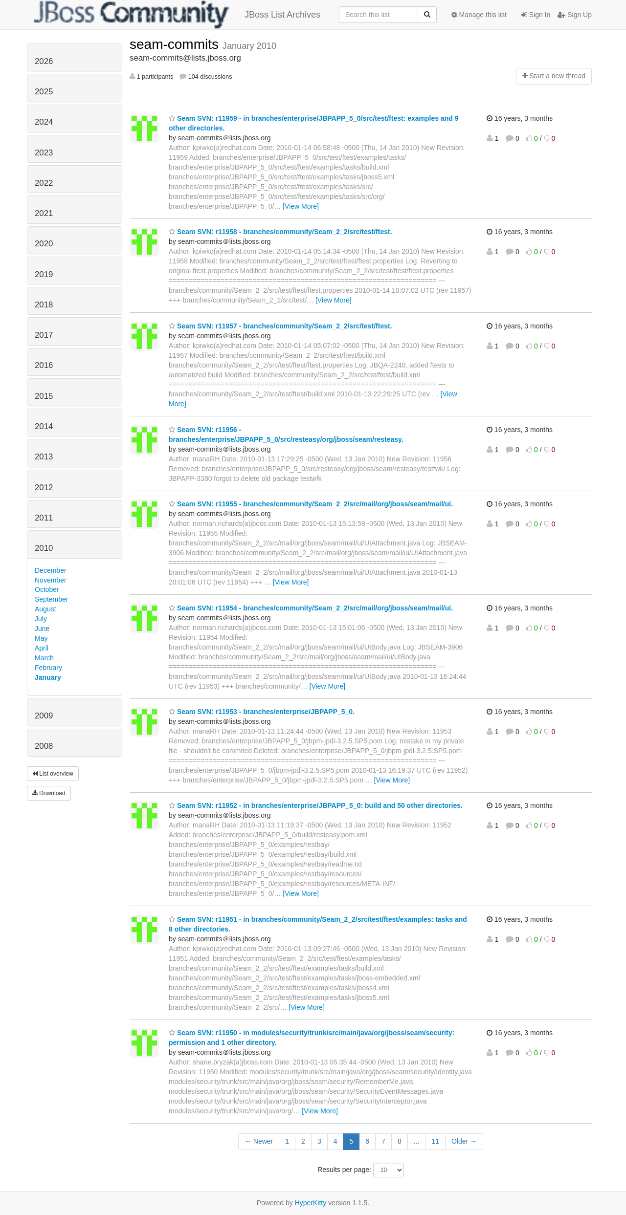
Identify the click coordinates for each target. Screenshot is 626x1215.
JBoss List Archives (177, 14)
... (417, 1141)
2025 (44, 91)
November (51, 580)
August (45, 609)
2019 (44, 274)
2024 (44, 122)
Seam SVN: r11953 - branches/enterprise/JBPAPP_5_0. (262, 712)
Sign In (535, 15)
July (41, 619)
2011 (44, 517)
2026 (44, 61)
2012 (44, 487)
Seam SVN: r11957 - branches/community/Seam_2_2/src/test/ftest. (280, 326)
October (47, 589)
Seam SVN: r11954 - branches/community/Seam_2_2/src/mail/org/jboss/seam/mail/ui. (311, 608)
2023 (44, 152)
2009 (44, 715)
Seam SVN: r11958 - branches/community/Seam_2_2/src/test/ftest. (280, 232)
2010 (44, 548)
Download (49, 793)
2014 (44, 426)
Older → (464, 1141)
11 (435, 1141)
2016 (44, 365)
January (48, 677)
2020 (44, 243)
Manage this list (479, 15)
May (41, 638)
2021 (44, 213)
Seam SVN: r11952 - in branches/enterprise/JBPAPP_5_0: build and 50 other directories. (316, 805)
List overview (52, 773)
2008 (44, 746)
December (51, 570)
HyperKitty (311, 1203)
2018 (44, 304)
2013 (44, 456)
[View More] (301, 206)
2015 (44, 396)
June (42, 628)
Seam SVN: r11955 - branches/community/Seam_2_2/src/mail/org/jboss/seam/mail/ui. (311, 504)
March (44, 658)
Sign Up (575, 15)
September (51, 599)
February (48, 668)
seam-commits (176, 44)
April (41, 648)
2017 (44, 335)
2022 (44, 183)
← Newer (259, 1141)
